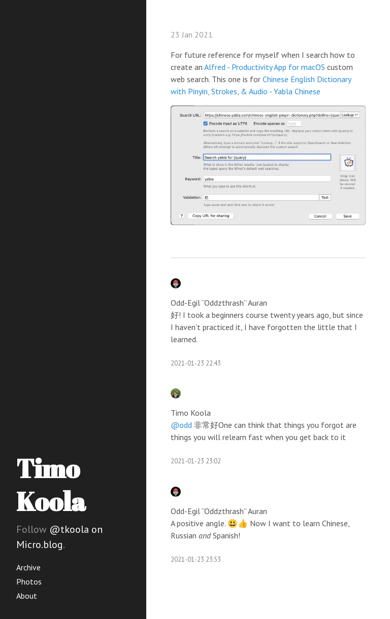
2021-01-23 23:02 (196, 461)
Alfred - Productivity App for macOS (264, 67)
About (26, 596)
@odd (181, 425)
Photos (29, 581)
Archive (28, 567)
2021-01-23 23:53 (196, 559)
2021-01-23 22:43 (196, 363)
